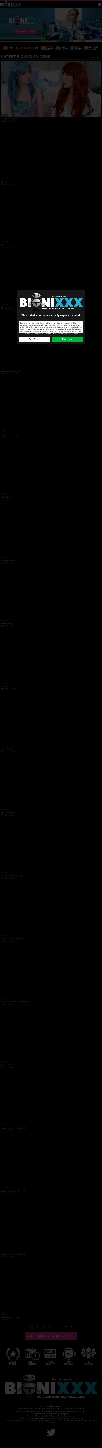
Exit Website (34, 339)
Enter (67, 339)
